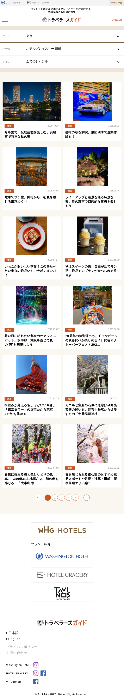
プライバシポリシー (22, 647)
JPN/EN (117, 19)
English (14, 639)
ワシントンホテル (10, 3)
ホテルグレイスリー (37, 3)
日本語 (13, 633)
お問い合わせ (16, 653)
